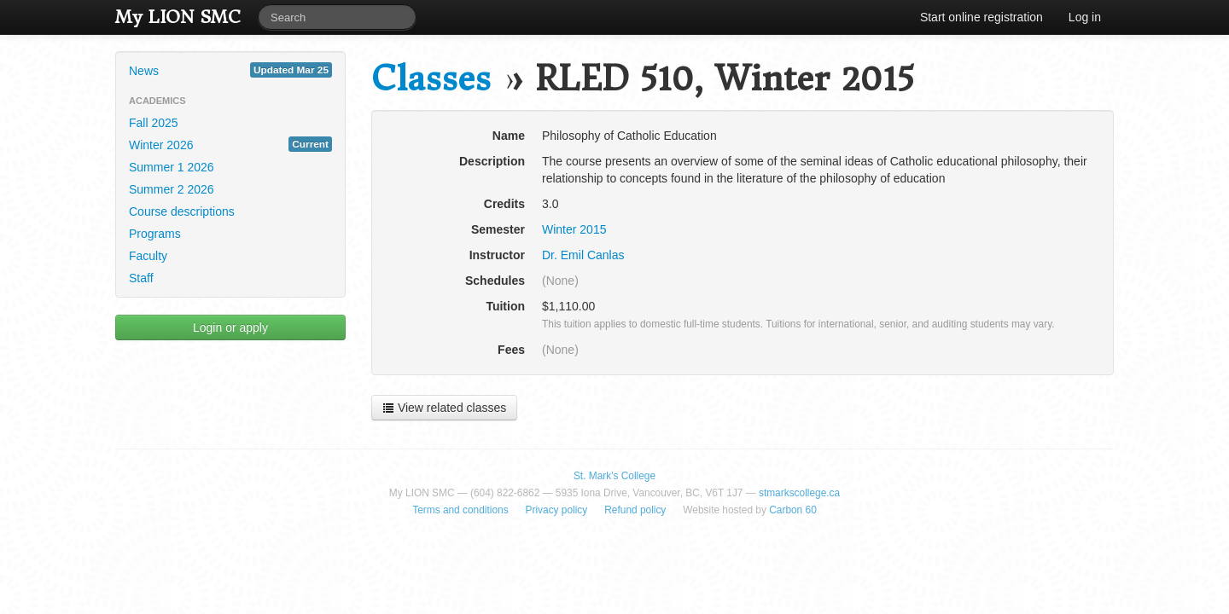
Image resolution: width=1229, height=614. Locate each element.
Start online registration (981, 17)
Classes (431, 79)
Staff (141, 278)
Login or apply (230, 327)
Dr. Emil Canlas (583, 255)
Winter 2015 (574, 229)
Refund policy (635, 510)
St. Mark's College (614, 476)
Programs (155, 233)
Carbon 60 (793, 510)
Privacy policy (557, 510)
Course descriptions (182, 211)
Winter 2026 (230, 144)
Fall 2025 (153, 123)
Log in (1085, 17)
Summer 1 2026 (171, 167)
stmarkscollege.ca (799, 493)
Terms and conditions (460, 510)
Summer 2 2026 (171, 189)
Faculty (148, 256)
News (230, 70)
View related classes (444, 407)
